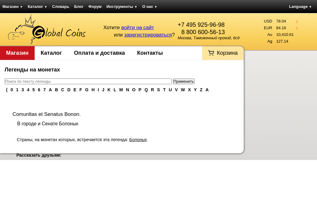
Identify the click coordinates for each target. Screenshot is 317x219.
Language (300, 6)
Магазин (12, 6)
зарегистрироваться (148, 35)
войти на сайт (137, 27)
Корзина (227, 53)
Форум (95, 6)
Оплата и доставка (99, 53)
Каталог (37, 6)
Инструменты (121, 6)
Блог (79, 6)
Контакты (150, 53)
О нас (149, 6)
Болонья (138, 139)
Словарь (60, 6)
